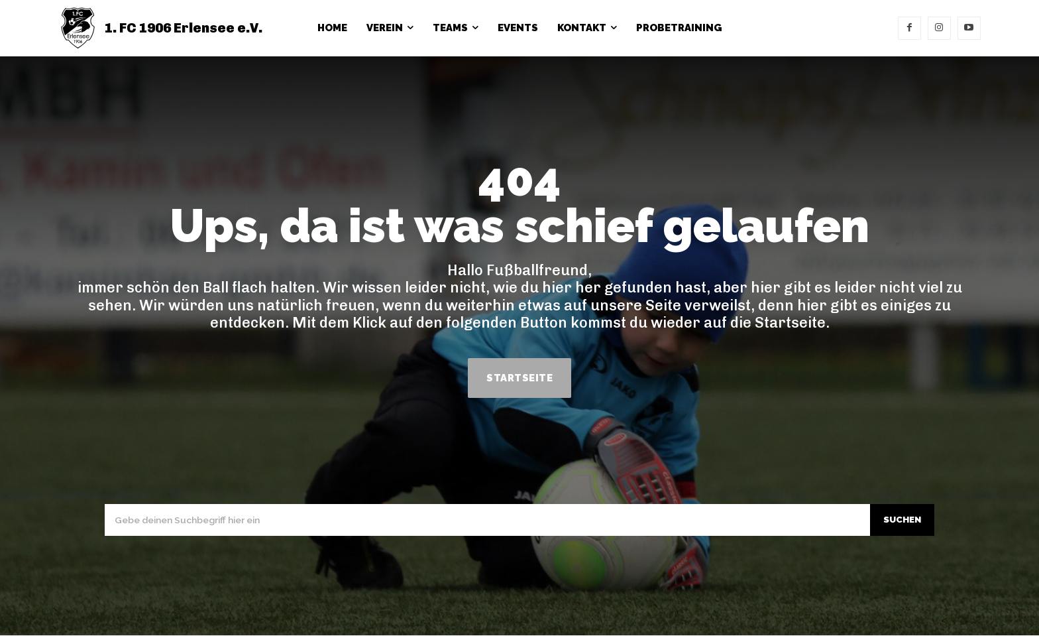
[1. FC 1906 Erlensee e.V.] (160, 28)
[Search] (899, 520)
